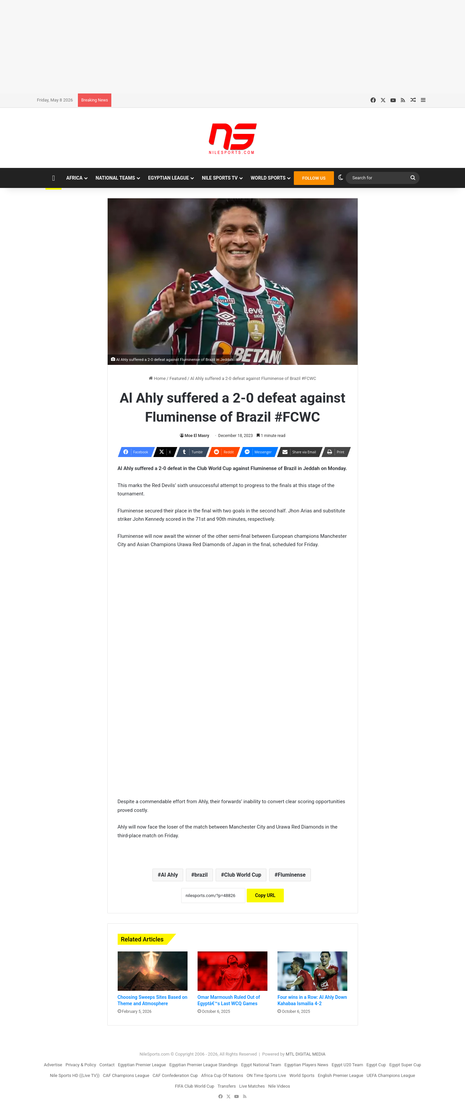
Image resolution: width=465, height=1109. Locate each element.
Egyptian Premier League (142, 1064)
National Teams (115, 178)
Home (157, 378)
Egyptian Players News (306, 1064)
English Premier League (340, 1075)
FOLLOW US (314, 178)
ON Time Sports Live (266, 1075)
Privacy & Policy (81, 1064)
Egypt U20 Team (347, 1064)
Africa (74, 178)
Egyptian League (168, 178)
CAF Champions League (126, 1075)
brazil (201, 875)
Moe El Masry (197, 435)
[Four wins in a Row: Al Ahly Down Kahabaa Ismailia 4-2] (312, 971)
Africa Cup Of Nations (222, 1075)
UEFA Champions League (391, 1075)
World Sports (268, 178)
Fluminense (292, 875)
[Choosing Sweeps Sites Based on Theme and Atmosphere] (153, 971)
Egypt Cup (376, 1064)
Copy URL (265, 895)
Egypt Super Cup (405, 1064)
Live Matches (252, 1086)
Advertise (53, 1064)
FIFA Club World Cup (194, 1086)
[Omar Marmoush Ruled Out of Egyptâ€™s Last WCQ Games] (232, 971)
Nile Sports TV (220, 178)
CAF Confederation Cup (175, 1075)
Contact (106, 1064)
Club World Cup (242, 875)
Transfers (227, 1086)
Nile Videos (279, 1086)
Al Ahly (169, 875)
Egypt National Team (261, 1064)
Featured (178, 378)
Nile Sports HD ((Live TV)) (75, 1075)
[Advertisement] (232, 46)
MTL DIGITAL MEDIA (306, 1054)
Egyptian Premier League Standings (203, 1064)
